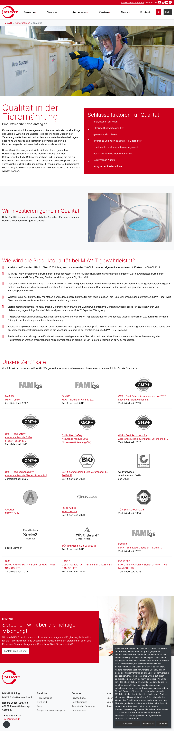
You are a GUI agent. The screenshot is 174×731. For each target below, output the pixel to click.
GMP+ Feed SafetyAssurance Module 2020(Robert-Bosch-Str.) (18, 437)
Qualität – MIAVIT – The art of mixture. (10, 12)
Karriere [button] (104, 12)
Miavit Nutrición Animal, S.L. (133, 399)
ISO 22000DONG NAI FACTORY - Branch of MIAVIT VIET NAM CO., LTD (143, 565)
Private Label (79, 697)
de (167, 12)
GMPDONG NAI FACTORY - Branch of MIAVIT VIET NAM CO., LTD (30, 565)
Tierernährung (44, 697)
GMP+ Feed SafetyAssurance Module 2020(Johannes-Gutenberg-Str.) (76, 439)
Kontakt (145, 12)
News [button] (124, 12)
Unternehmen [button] (78, 12)
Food (40, 706)
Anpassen (127, 723)
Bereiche (29, 12)
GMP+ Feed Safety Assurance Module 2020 (142, 396)
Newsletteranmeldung (133, 2)
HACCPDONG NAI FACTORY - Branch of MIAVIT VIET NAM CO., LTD (87, 565)
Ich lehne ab (148, 723)
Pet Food (42, 702)
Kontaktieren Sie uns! (15, 650)
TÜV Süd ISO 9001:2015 (131, 509)
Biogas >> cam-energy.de (51, 710)
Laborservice (79, 710)
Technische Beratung (83, 706)
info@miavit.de (12, 719)
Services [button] (52, 12)
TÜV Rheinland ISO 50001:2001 (79, 545)
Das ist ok (162, 723)
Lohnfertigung (79, 702)
